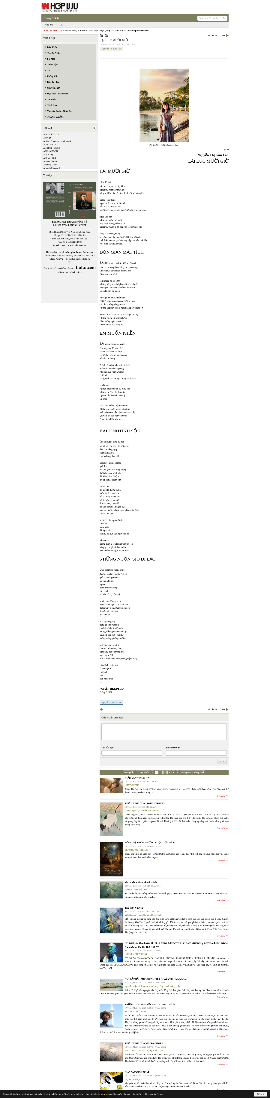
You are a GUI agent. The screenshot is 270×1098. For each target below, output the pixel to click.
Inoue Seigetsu (131, 810)
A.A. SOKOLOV (51, 134)
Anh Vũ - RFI (49, 158)
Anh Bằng (48, 154)
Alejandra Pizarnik (51, 147)
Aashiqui (47, 137)
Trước (215, 35)
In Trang (101, 709)
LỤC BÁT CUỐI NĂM (137, 1072)
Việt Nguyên (130, 915)
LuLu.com (88, 252)
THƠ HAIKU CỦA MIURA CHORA (144, 1043)
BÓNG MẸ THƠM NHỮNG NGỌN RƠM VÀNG (150, 842)
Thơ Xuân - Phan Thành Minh (141, 882)
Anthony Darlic (50, 164)
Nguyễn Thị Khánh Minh (136, 986)
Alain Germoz (49, 144)
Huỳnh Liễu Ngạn (133, 1079)
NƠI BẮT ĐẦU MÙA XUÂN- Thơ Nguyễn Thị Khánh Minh (156, 979)
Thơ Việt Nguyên (134, 907)
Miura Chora (130, 1050)
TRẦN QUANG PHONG (136, 850)
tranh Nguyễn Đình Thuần (150, 915)
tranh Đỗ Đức (140, 889)
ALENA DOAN (50, 151)
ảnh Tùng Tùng (156, 986)
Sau (223, 35)
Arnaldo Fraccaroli (51, 168)
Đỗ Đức (128, 889)
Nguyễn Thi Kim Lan (111, 48)
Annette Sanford (50, 161)
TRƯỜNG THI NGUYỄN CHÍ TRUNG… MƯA (150, 1004)
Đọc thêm (221, 796)
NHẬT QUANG (132, 785)
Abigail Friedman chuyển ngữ (57, 141)
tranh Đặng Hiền (172, 986)
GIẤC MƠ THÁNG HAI (137, 778)
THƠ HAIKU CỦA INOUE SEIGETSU (145, 803)
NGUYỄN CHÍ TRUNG (136, 954)
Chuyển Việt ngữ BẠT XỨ (152, 810)
